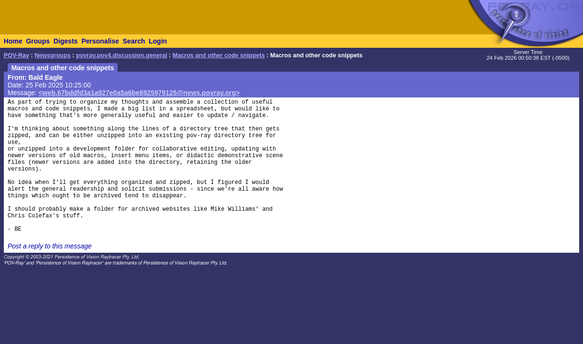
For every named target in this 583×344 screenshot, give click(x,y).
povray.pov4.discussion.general (121, 55)
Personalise (100, 41)
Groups (38, 41)
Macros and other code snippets (219, 55)
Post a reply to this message (50, 246)
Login (158, 41)
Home (13, 41)
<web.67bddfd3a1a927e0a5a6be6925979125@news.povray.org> (139, 93)
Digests (66, 41)
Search (134, 41)
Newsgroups (52, 55)
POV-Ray (16, 55)
